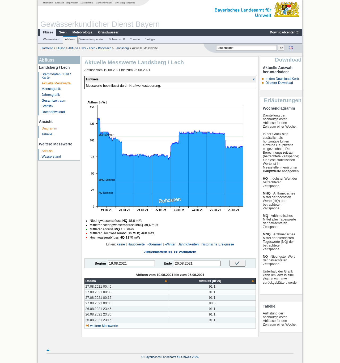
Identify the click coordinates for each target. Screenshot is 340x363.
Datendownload (53, 112)
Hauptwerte (136, 244)
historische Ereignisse (217, 244)
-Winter (170, 244)
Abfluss (70, 39)
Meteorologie (82, 32)
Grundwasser (108, 32)
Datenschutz (87, 2)
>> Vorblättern (185, 252)
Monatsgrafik (51, 89)
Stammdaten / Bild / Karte (56, 76)
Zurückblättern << (158, 252)
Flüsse (48, 32)
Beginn (100, 263)
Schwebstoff (117, 39)
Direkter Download (279, 83)
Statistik (47, 106)
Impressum (72, 2)
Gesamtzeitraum (54, 100)
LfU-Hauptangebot (125, 2)
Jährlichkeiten (188, 244)
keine (121, 244)
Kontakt (59, 2)
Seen (63, 32)
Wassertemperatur (91, 39)
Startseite (48, 2)
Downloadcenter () (284, 32)
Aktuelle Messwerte (56, 83)
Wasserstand (51, 39)
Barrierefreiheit (104, 2)
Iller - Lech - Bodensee (97, 48)
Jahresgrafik (51, 95)
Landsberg (122, 48)
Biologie (149, 39)
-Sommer (154, 244)
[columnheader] (126, 281)
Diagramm (49, 128)
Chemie (135, 39)
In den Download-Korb (282, 79)
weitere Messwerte (104, 326)
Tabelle (47, 134)
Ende (168, 263)
